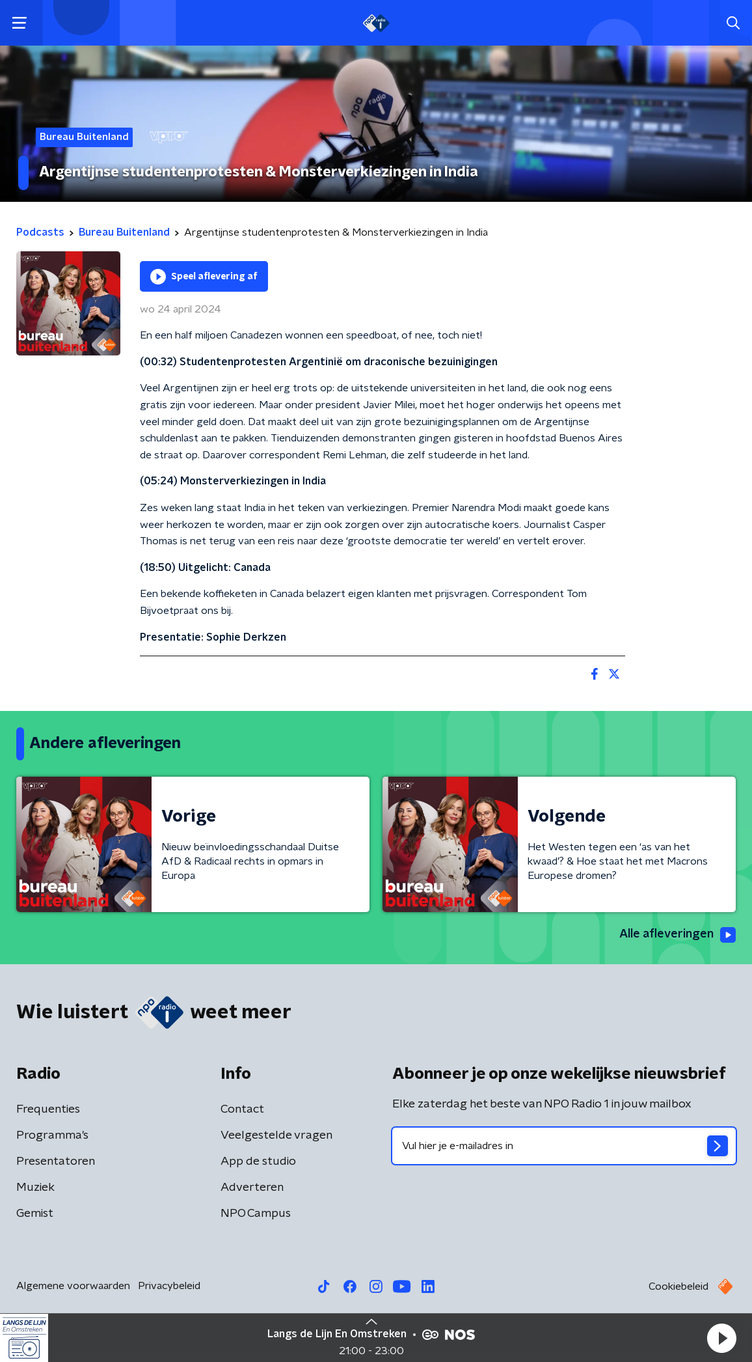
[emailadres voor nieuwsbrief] (564, 1146)
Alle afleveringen (677, 935)
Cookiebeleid (678, 1286)
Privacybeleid (169, 1286)
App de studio (258, 1161)
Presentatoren (55, 1161)
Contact (242, 1109)
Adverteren (252, 1187)
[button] (721, 1338)
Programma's (52, 1135)
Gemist (34, 1213)
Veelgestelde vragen (276, 1135)
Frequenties (48, 1109)
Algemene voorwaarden (73, 1286)
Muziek (35, 1187)
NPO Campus (256, 1213)
